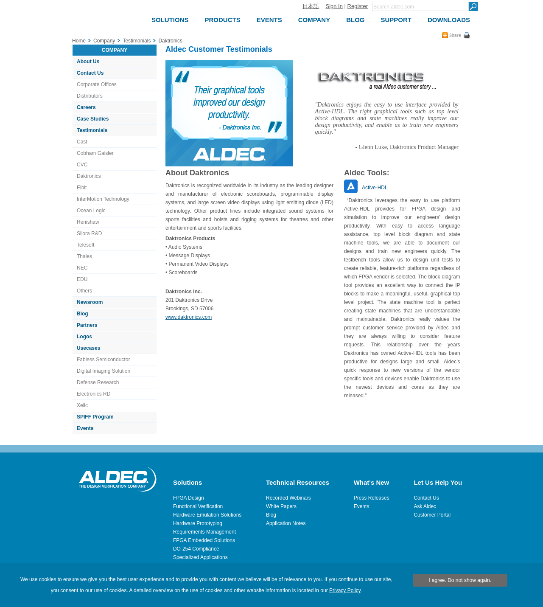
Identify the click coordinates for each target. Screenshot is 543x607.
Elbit (82, 188)
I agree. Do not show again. (460, 580)
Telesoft (85, 245)
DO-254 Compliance (196, 549)
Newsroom (90, 302)
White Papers (281, 506)
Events (85, 428)
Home (79, 41)
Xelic (82, 405)
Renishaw (88, 222)
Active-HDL (375, 188)
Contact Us (90, 73)
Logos (84, 337)
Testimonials (92, 130)
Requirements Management (204, 532)
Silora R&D (89, 233)
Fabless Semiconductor (103, 360)
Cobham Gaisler (95, 153)
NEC (82, 268)
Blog (82, 314)
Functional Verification (198, 506)
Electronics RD (93, 394)
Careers (86, 107)
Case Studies (93, 119)
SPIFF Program (95, 417)
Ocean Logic (91, 211)
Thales (84, 256)
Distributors (90, 96)
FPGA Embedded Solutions (204, 540)
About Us (88, 62)
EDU (82, 279)
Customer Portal (432, 515)
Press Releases (371, 498)
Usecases (88, 348)
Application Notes (285, 523)
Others (84, 291)
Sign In (333, 6)
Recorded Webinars (288, 498)
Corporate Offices (97, 84)
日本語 (310, 6)
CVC (82, 165)
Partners (87, 325)
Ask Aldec (425, 506)
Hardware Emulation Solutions (207, 515)
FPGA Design (188, 498)
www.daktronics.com (188, 317)
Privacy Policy (345, 590)
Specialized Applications (200, 557)
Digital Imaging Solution (103, 371)
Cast (82, 142)
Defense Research (98, 382)
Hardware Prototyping (197, 523)
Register (357, 6)
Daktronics (89, 176)
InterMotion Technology (103, 199)
